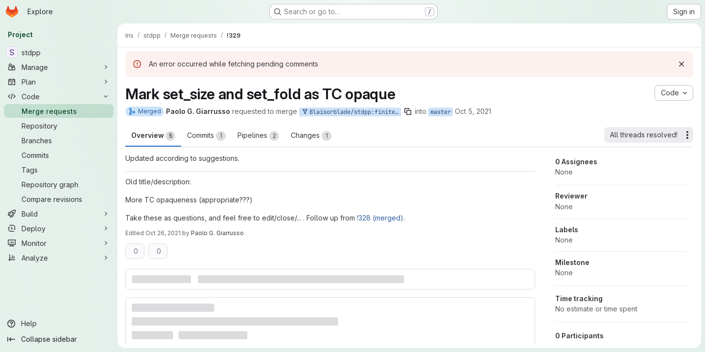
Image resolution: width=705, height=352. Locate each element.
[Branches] (59, 140)
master (440, 112)
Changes (311, 136)
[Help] (59, 323)
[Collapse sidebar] (59, 339)
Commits (206, 136)
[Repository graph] (59, 184)
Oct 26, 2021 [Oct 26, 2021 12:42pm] (163, 233)
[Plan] (59, 81)
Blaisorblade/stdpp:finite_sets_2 (351, 112)
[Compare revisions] (59, 199)
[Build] (59, 213)
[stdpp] (59, 52)
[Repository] (59, 125)
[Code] (59, 96)
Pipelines (258, 136)
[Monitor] (59, 243)
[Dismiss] (681, 64)
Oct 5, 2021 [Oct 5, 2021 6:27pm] (473, 111)
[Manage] (59, 67)
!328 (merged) (380, 218)
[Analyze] (59, 257)
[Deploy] (59, 228)
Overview (153, 136)
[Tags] (59, 169)
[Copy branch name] (408, 111)
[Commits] (59, 155)
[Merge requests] (59, 111)
